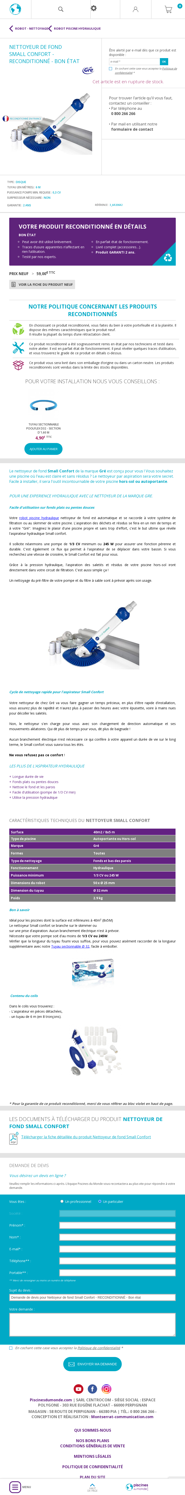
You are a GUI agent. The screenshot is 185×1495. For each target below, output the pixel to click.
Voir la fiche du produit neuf (46, 284)
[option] (43, 422)
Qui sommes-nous (92, 1430)
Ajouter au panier (44, 449)
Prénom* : (17, 1225)
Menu (26, 1487)
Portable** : (18, 1272)
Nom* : (15, 1237)
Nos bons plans (92, 1440)
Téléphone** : (20, 1261)
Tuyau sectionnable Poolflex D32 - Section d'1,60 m (43, 428)
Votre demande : (22, 1309)
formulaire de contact (132, 129)
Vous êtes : (17, 1201)
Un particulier (113, 1201)
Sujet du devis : (20, 1290)
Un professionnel (78, 1201)
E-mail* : (15, 1249)
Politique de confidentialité (98, 1348)
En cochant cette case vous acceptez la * (146, 70)
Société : (15, 1213)
